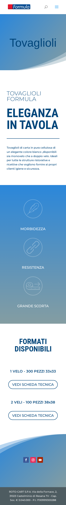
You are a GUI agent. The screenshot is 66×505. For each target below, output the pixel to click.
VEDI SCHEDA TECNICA (33, 384)
